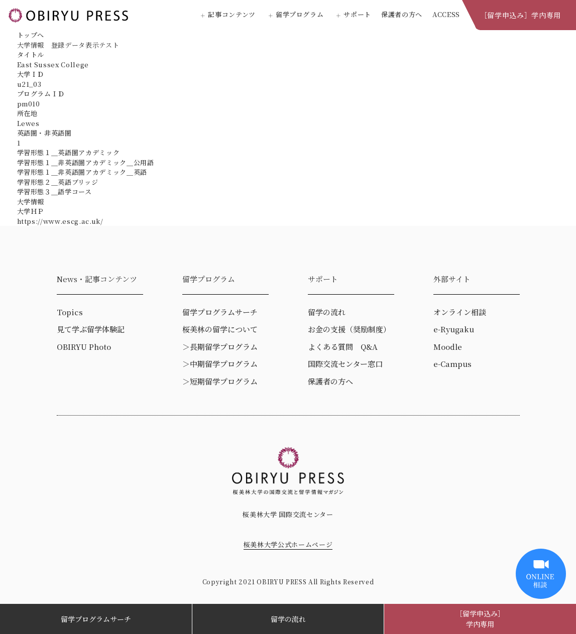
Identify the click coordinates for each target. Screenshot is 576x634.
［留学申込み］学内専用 (520, 15)
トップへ (31, 35)
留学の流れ (288, 619)
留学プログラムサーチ (96, 619)
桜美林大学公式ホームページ (288, 544)
